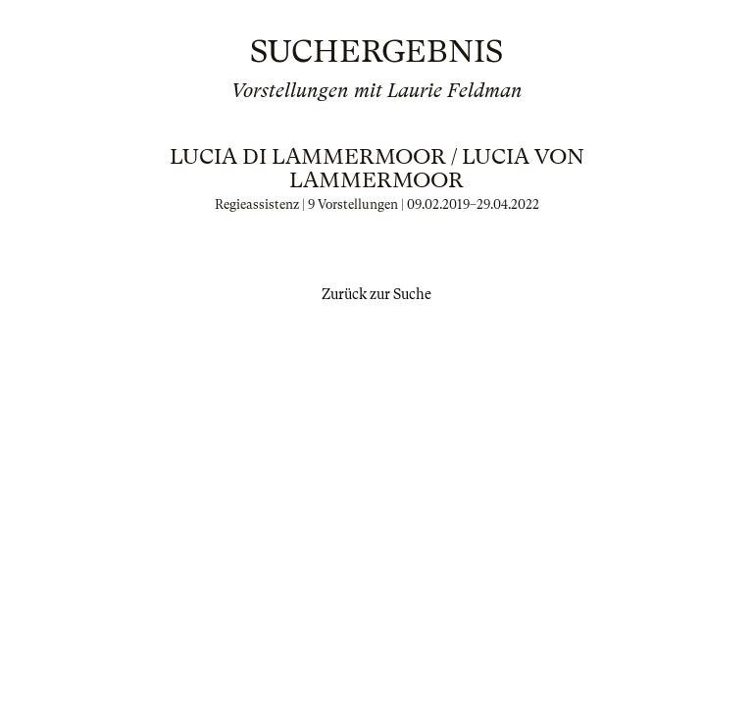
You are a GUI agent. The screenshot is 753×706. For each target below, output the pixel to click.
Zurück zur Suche (376, 294)
